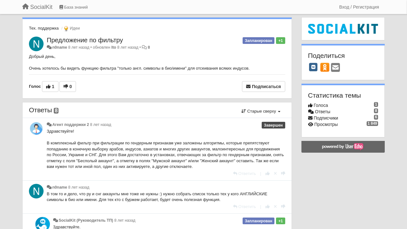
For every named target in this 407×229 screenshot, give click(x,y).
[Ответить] (244, 173)
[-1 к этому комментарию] (283, 173)
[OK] (324, 67)
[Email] (335, 67)
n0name (59, 47)
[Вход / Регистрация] (359, 7)
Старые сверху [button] (260, 111)
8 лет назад (100, 124)
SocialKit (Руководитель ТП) (86, 220)
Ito (113, 47)
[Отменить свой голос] (275, 173)
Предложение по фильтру (85, 40)
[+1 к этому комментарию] (268, 173)
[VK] (313, 67)
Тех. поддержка (44, 28)
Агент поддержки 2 (70, 124)
